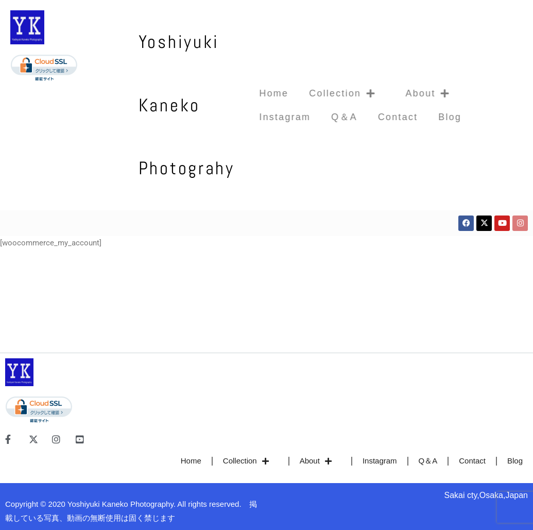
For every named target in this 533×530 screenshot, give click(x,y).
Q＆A (326, 117)
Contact (380, 117)
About (414, 93)
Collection (329, 93)
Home (255, 93)
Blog (431, 117)
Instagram (267, 117)
